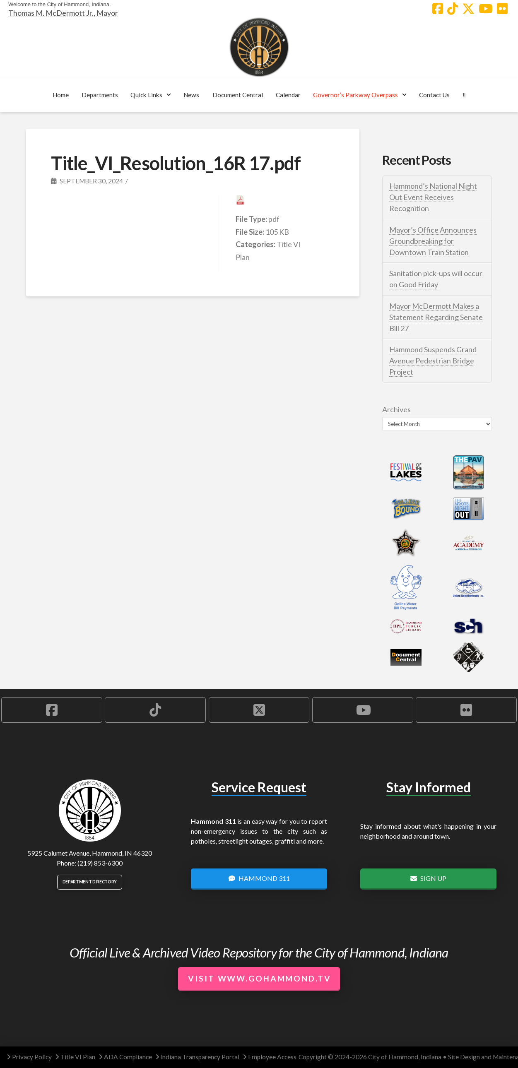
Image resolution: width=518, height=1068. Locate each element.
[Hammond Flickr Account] (502, 8)
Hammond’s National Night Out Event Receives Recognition (433, 197)
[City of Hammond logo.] (259, 47)
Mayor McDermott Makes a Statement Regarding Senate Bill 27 (436, 317)
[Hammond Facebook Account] (437, 8)
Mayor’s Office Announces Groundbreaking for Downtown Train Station (433, 241)
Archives (396, 409)
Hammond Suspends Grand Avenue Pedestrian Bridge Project (433, 360)
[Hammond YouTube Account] (486, 8)
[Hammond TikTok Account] (452, 8)
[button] (99, 95)
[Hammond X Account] (468, 8)
